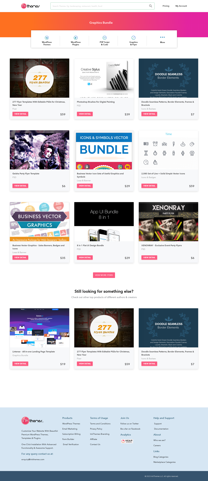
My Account (181, 6)
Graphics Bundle (101, 22)
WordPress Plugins (76, 43)
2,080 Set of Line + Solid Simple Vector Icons (163, 173)
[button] (20, 114)
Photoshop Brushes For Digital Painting (96, 102)
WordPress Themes (47, 43)
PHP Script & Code (104, 43)
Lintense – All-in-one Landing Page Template (33, 351)
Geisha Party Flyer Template (25, 173)
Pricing (166, 6)
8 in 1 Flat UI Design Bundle (90, 245)
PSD (79, 105)
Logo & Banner (84, 180)
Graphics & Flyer (133, 43)
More (162, 42)
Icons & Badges (148, 109)
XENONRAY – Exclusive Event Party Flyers (161, 245)
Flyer (14, 109)
